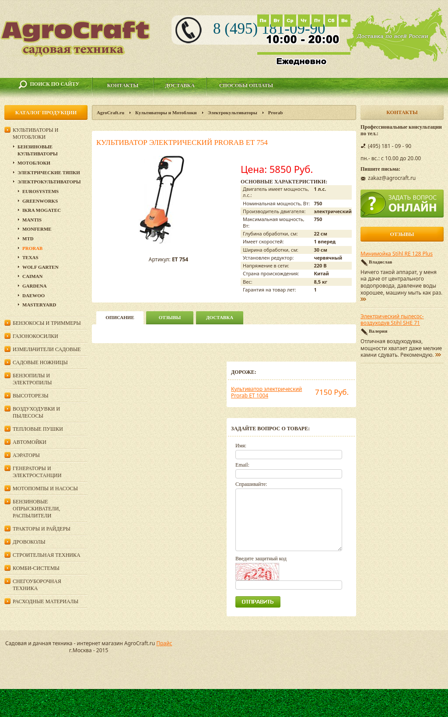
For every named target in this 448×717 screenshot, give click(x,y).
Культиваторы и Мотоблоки (166, 112)
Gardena (34, 285)
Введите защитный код (261, 558)
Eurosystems (40, 191)
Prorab (275, 112)
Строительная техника (46, 555)
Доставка (180, 85)
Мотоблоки (34, 162)
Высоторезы (31, 396)
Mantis (32, 219)
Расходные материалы (45, 601)
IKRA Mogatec (41, 210)
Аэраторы (26, 455)
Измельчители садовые (47, 349)
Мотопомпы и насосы (45, 488)
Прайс (164, 643)
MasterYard (39, 304)
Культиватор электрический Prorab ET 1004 (266, 392)
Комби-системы (36, 568)
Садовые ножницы (40, 362)
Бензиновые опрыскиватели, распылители (36, 509)
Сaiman (32, 276)
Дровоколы (29, 542)
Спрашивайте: (251, 484)
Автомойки (29, 442)
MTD (28, 238)
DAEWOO (33, 295)
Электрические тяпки (49, 172)
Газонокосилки (35, 336)
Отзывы (170, 317)
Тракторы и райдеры (41, 529)
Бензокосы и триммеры (47, 323)
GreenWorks (40, 201)
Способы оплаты (246, 85)
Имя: (240, 446)
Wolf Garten (40, 267)
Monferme (37, 229)
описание (119, 317)
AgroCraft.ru (110, 112)
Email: (242, 465)
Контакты (123, 85)
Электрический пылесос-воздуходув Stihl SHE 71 (392, 320)
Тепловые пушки (38, 429)
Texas (30, 257)
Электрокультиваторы (232, 112)
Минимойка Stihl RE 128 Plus (396, 253)
